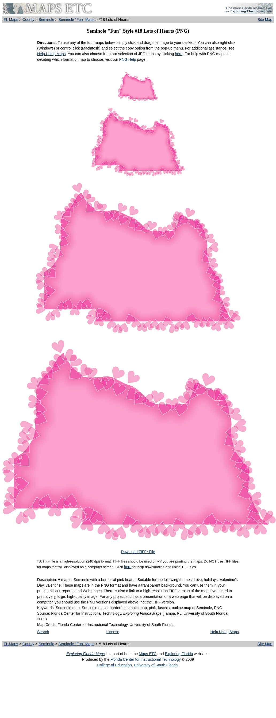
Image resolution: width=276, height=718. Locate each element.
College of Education (114, 665)
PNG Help (127, 59)
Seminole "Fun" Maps (76, 19)
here (178, 54)
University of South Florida (156, 665)
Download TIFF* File (138, 552)
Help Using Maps (51, 54)
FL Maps (11, 19)
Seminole (46, 19)
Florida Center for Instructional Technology (145, 659)
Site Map (265, 19)
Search (43, 632)
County (28, 19)
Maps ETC (147, 654)
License (112, 632)
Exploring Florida (179, 654)
